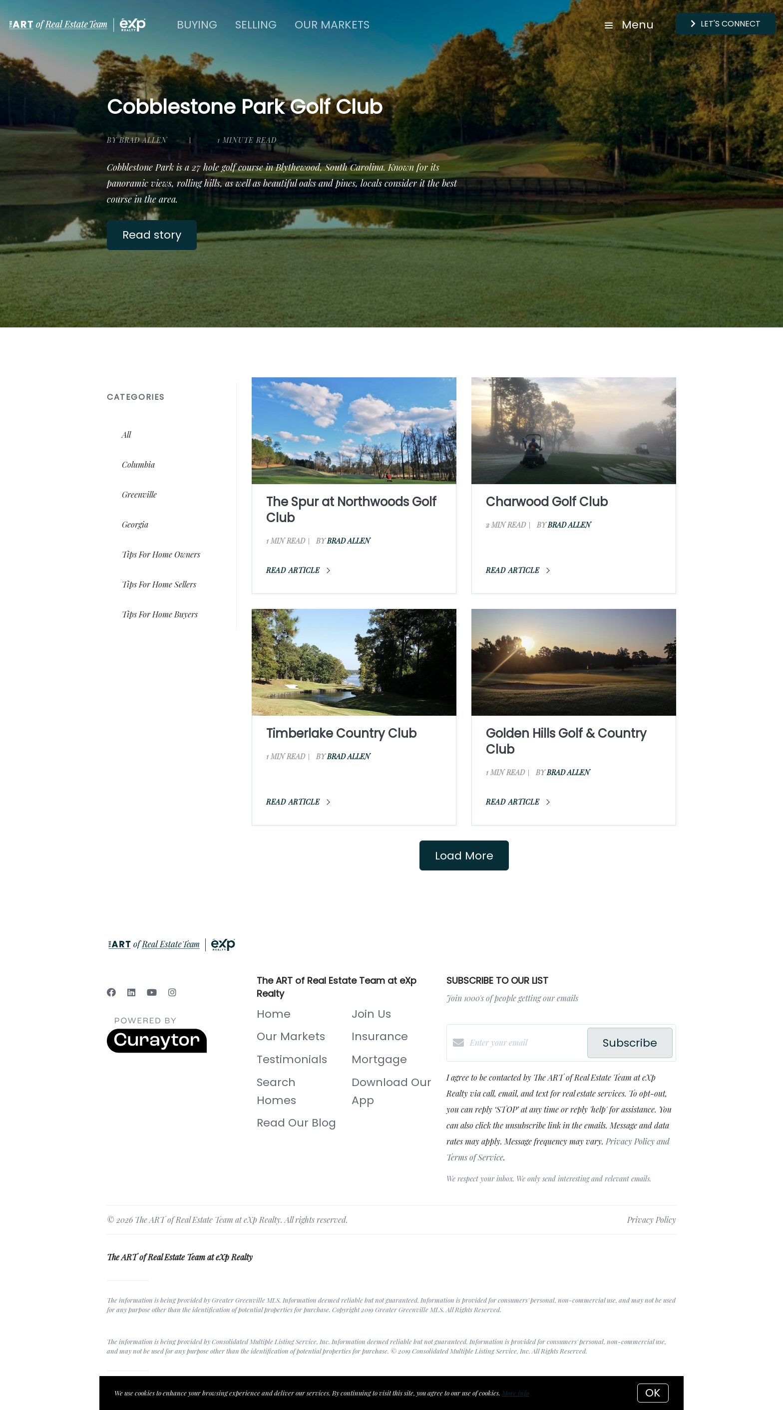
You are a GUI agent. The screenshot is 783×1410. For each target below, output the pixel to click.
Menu (629, 24)
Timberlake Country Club (341, 733)
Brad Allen (348, 541)
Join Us (371, 1014)
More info (515, 1393)
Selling (256, 24)
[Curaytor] (157, 1050)
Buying (197, 24)
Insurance (380, 1036)
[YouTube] (152, 992)
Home (274, 1014)
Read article (298, 570)
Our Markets (332, 24)
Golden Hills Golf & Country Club (566, 741)
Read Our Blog (296, 1122)
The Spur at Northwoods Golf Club (351, 510)
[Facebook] (111, 992)
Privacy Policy (651, 1219)
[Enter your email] (526, 1043)
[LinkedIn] (131, 992)
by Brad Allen (137, 140)
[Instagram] (172, 992)
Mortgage (379, 1059)
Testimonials (292, 1059)
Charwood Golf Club (547, 502)
